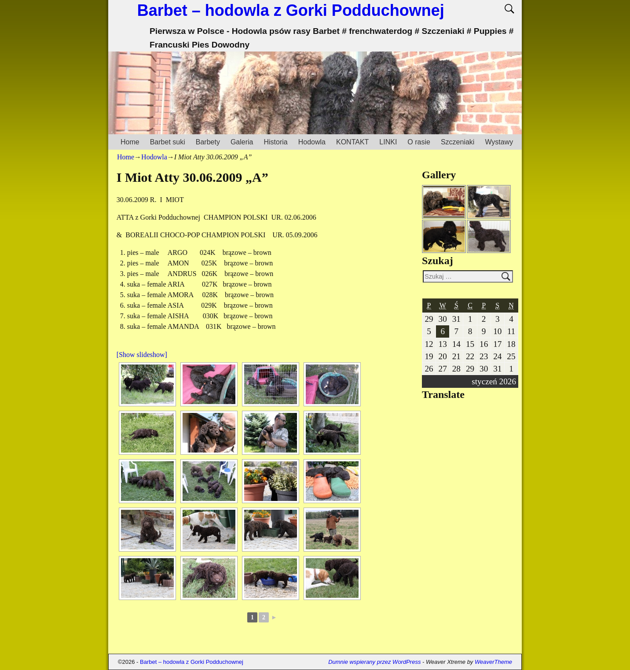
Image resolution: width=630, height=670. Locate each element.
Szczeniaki (457, 142)
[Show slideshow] (142, 354)
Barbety (208, 142)
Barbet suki (167, 142)
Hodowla (312, 142)
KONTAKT (352, 142)
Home (130, 142)
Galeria (242, 142)
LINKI (388, 142)
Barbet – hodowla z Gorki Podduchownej (290, 10)
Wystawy (499, 142)
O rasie (418, 142)
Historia (275, 142)
